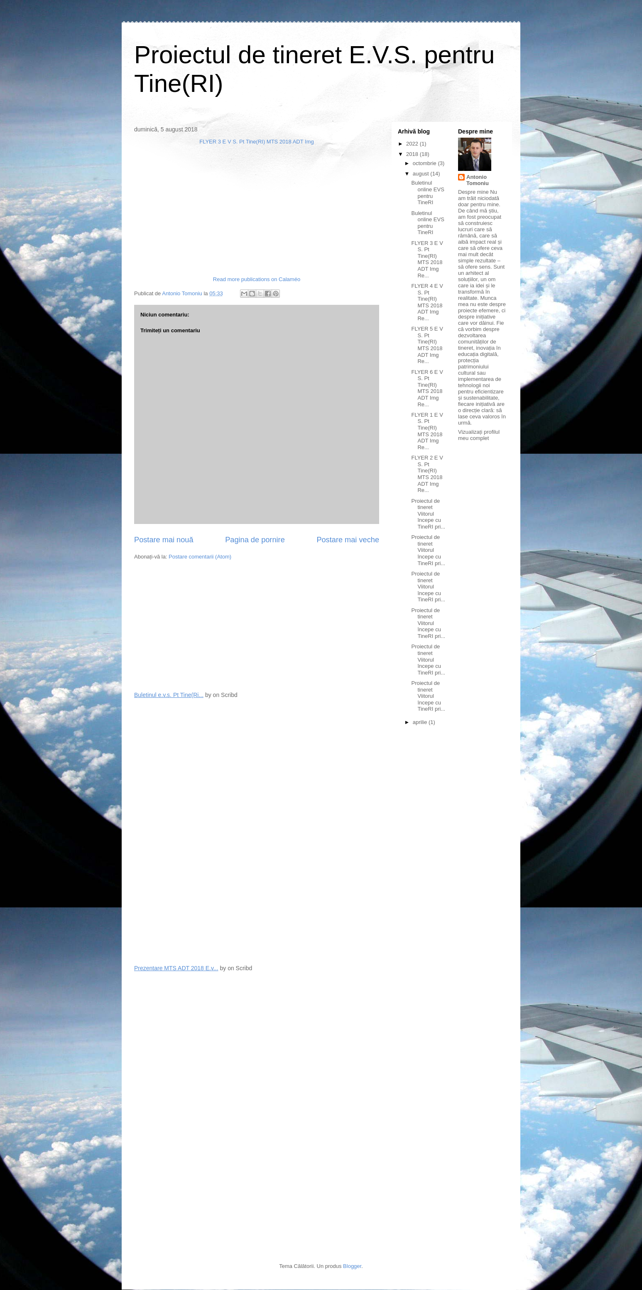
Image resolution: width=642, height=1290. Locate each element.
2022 (413, 144)
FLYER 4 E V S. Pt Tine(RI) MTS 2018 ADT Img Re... (427, 302)
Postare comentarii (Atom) (200, 557)
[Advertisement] (196, 625)
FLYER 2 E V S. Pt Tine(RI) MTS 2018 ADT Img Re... (427, 474)
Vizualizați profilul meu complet (479, 435)
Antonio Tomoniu (477, 180)
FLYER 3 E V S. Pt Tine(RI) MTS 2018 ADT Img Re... (427, 259)
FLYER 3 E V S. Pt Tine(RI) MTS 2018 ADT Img (256, 141)
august (422, 174)
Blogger (352, 1266)
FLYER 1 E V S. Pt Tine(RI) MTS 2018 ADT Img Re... (427, 431)
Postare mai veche (347, 540)
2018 (413, 154)
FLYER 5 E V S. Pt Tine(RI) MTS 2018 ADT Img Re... (427, 345)
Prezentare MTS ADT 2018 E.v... (176, 968)
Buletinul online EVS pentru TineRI (427, 192)
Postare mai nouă (164, 540)
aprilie (421, 722)
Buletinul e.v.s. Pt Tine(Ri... (168, 695)
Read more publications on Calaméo (256, 279)
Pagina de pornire (255, 540)
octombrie (425, 163)
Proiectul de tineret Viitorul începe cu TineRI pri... (428, 514)
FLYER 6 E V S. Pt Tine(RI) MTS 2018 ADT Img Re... (427, 388)
